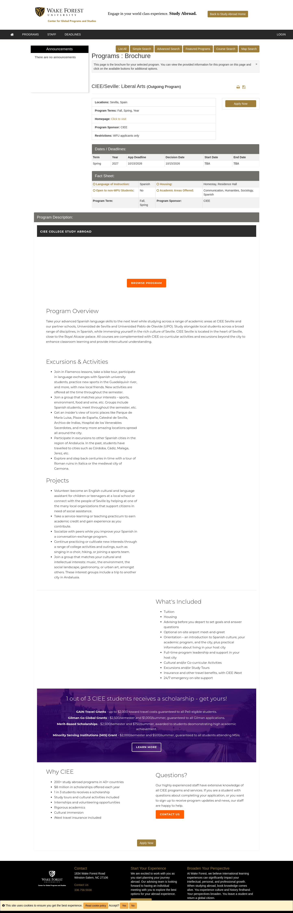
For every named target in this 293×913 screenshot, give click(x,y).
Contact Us (170, 814)
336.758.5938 (83, 890)
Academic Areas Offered (176, 190)
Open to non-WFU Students (114, 190)
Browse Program (146, 283)
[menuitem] (59, 69)
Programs (30, 34)
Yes (124, 905)
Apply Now (240, 103)
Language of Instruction (112, 184)
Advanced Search (168, 49)
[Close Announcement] (256, 64)
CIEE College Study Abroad (66, 231)
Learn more (146, 747)
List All (122, 49)
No (132, 905)
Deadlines (73, 34)
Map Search (249, 49)
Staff (51, 34)
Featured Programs (198, 49)
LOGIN (281, 34)
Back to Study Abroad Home (228, 14)
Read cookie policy (96, 905)
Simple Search (142, 49)
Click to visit (118, 119)
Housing (165, 184)
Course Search (225, 49)
